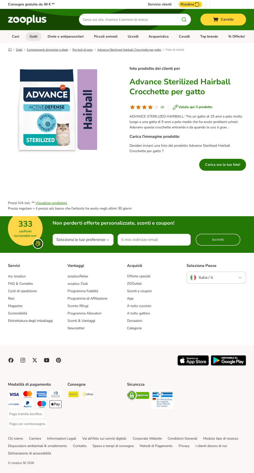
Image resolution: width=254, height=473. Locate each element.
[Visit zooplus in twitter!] (35, 360)
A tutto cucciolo (139, 306)
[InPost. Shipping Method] (87, 395)
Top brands (209, 36)
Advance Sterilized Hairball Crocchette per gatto (129, 50)
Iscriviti (218, 239)
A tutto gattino (138, 313)
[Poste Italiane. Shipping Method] (73, 395)
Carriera (35, 438)
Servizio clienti (160, 4)
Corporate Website (147, 438)
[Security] (138, 396)
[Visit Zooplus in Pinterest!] (59, 360)
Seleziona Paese (202, 265)
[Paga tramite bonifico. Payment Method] (26, 414)
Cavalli (184, 36)
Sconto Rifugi (77, 306)
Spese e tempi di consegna (113, 446)
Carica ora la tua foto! (222, 164)
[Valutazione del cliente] (146, 107)
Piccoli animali (106, 36)
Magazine (15, 306)
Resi (11, 298)
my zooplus (17, 276)
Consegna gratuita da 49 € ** (31, 4)
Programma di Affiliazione (87, 298)
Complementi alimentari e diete (47, 50)
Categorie (134, 328)
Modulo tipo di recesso (220, 438)
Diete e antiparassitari (66, 36)
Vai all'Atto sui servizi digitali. (104, 438)
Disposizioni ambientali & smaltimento (37, 446)
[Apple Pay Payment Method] (56, 405)
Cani (15, 36)
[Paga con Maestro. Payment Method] (42, 405)
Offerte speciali (138, 276)
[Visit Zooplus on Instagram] (23, 360)
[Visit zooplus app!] (193, 364)
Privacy (184, 446)
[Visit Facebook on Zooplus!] (11, 360)
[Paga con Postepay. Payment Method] (14, 405)
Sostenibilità (17, 313)
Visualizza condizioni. (51, 203)
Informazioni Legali (61, 438)
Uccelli (133, 36)
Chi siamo (15, 438)
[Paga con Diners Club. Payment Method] (56, 395)
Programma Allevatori (84, 313)
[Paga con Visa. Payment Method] (14, 395)
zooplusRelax (77, 276)
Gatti (33, 36)
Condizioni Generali (182, 438)
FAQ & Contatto (20, 283)
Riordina (190, 4)
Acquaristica (159, 36)
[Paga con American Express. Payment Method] (42, 395)
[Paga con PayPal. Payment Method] (28, 405)
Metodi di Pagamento (156, 446)
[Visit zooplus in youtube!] (47, 360)
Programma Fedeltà (82, 291)
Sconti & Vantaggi (81, 320)
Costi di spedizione (22, 291)
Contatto (80, 446)
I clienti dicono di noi (211, 446)
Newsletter (76, 328)
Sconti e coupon (139, 291)
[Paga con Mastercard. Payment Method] (28, 395)
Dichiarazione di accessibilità (29, 453)
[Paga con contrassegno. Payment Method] (27, 424)
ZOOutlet (134, 283)
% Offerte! (236, 36)
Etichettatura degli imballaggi (30, 320)
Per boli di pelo (82, 50)
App (130, 298)
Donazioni (134, 320)
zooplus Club (77, 283)
